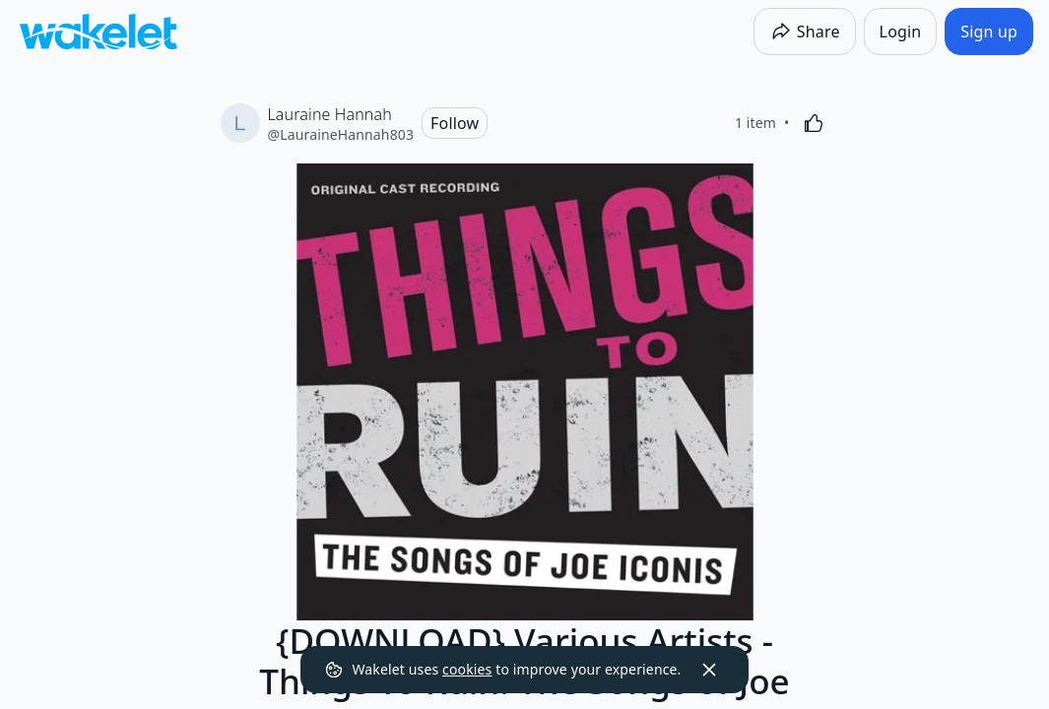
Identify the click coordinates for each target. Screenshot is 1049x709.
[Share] (805, 31)
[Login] (901, 31)
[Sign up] (989, 31)
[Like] (813, 123)
